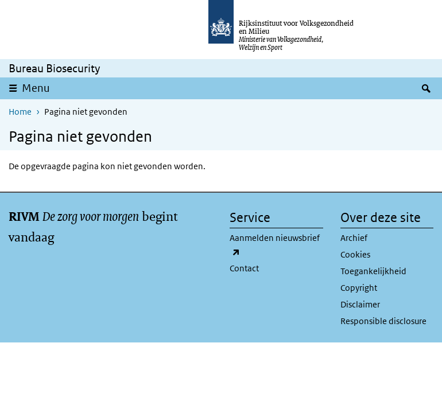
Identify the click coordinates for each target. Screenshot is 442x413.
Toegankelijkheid (373, 271)
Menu (39, 88)
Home (20, 111)
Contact (244, 268)
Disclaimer (360, 304)
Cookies (355, 254)
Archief (353, 237)
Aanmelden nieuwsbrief (275, 245)
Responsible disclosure (383, 320)
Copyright (358, 287)
